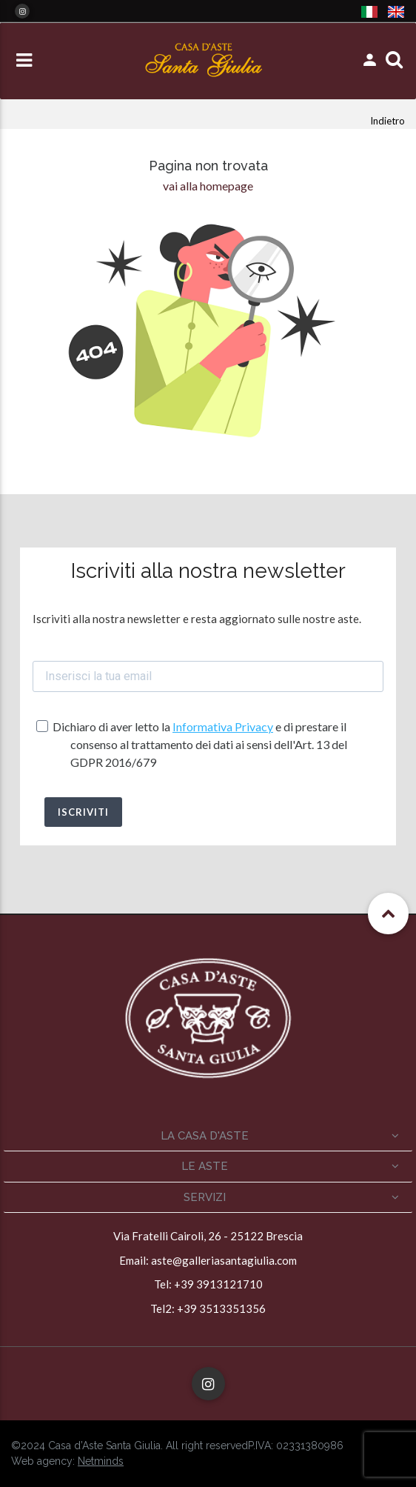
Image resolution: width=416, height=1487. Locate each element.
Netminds (101, 1461)
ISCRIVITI (83, 812)
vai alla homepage (208, 186)
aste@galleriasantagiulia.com (224, 1260)
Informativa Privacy (222, 726)
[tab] (208, 1136)
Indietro (387, 121)
